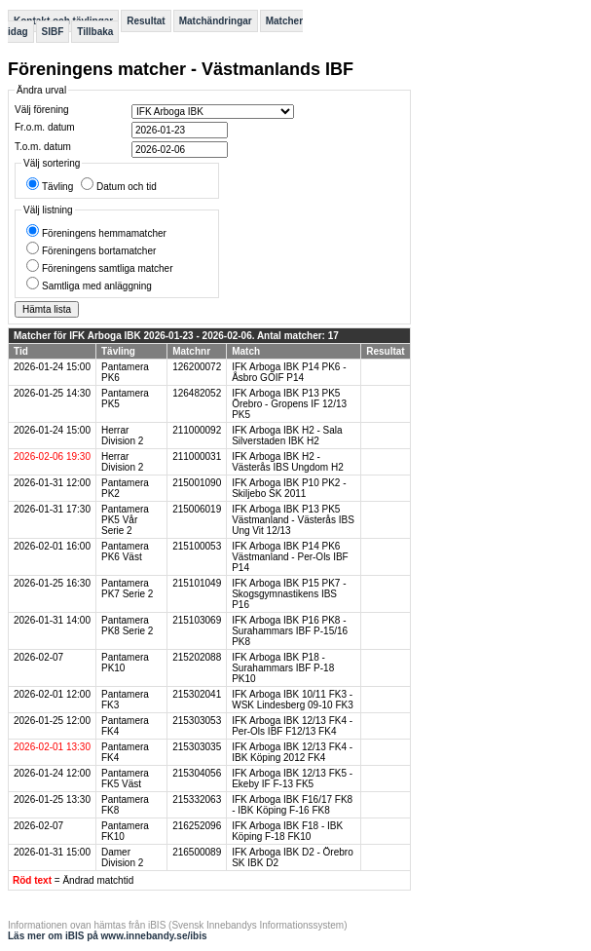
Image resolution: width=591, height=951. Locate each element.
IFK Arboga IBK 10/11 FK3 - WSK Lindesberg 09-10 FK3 (292, 699)
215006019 (196, 509)
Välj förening (42, 109)
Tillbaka (95, 31)
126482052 (196, 393)
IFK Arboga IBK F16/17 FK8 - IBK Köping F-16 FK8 (292, 805)
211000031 (196, 456)
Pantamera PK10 (125, 662)
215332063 (196, 799)
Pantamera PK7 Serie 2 (127, 588)
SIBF (53, 31)
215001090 (196, 482)
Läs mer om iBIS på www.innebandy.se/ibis (107, 936)
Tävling (57, 186)
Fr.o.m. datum (45, 127)
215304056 (196, 773)
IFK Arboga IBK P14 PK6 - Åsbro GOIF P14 (289, 372)
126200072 (196, 366)
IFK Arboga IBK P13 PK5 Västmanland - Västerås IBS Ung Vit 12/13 (293, 520)
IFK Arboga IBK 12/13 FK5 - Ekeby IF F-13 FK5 (292, 778)
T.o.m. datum (43, 146)
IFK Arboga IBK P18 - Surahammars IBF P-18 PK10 (283, 668)
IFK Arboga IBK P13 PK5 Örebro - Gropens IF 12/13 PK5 (289, 404)
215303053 (196, 720)
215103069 (196, 620)
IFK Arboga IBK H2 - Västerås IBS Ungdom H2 (288, 462)
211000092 (196, 430)
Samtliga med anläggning (97, 286)
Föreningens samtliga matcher (107, 268)
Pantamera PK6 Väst (125, 551)
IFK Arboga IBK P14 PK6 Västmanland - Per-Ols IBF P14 (290, 557)
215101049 (196, 583)
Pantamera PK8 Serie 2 (127, 625)
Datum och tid (126, 186)
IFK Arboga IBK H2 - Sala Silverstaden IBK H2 (287, 435)
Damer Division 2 (122, 857)
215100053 (196, 546)
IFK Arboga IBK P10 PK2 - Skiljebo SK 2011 (289, 488)
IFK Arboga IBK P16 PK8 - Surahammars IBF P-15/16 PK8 (290, 631)
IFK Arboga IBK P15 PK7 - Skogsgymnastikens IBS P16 (289, 594)
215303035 (196, 747)
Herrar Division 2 (122, 435)
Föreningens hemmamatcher (104, 233)
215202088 (196, 657)
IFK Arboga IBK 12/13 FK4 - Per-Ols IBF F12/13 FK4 (292, 726)
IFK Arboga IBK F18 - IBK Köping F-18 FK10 (287, 831)
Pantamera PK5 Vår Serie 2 (125, 520)
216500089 (196, 852)
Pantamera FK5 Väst (125, 778)
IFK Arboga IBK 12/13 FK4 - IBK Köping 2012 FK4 (292, 752)
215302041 (196, 694)
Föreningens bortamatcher (99, 251)
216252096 (196, 825)
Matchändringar (215, 21)
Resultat (146, 21)
